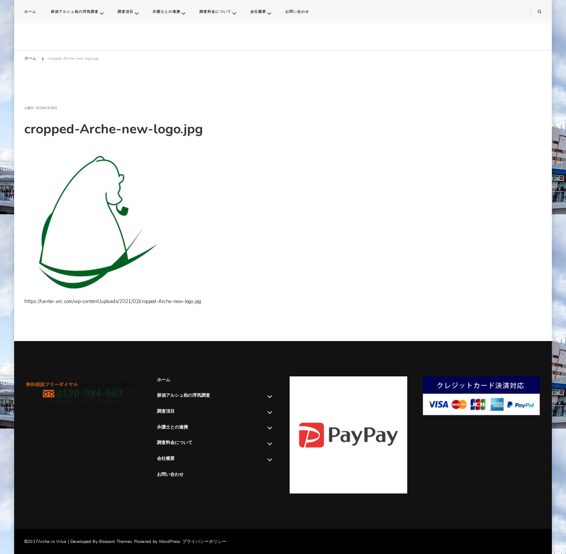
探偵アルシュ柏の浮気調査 (75, 11)
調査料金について (215, 11)
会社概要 (258, 11)
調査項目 (126, 11)
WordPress (169, 541)
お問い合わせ (297, 11)
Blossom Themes (115, 541)
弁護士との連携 (166, 11)
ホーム (30, 11)
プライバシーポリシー (204, 541)
